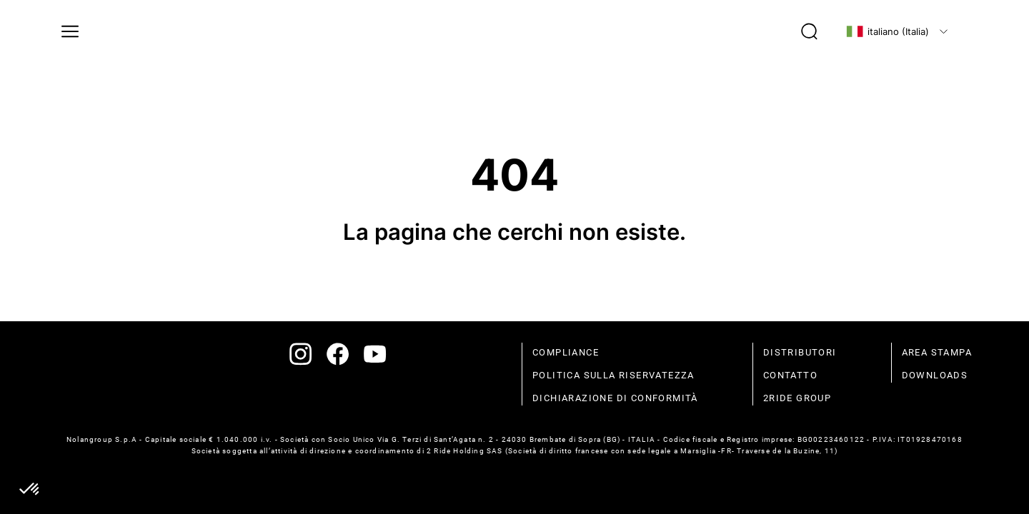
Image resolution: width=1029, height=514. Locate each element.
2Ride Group (797, 398)
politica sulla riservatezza (613, 375)
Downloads (935, 375)
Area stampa (937, 352)
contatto (790, 375)
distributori (800, 352)
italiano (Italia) (887, 31)
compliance (565, 352)
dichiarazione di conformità (615, 398)
